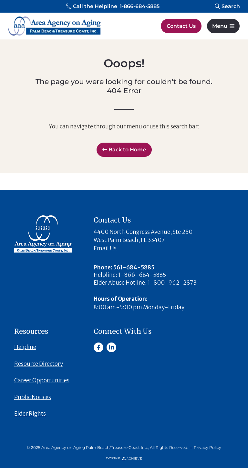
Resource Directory (38, 363)
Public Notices (32, 397)
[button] (113, 6)
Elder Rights (30, 413)
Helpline (25, 347)
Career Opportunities (41, 380)
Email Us (105, 248)
